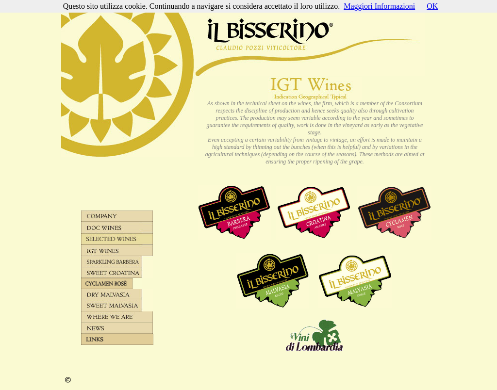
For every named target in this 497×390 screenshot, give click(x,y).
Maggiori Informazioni (379, 6)
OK (432, 6)
